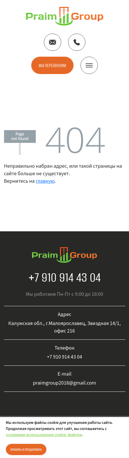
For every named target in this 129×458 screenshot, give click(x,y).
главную (45, 181)
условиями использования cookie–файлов (44, 435)
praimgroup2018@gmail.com (64, 383)
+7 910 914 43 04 (64, 277)
